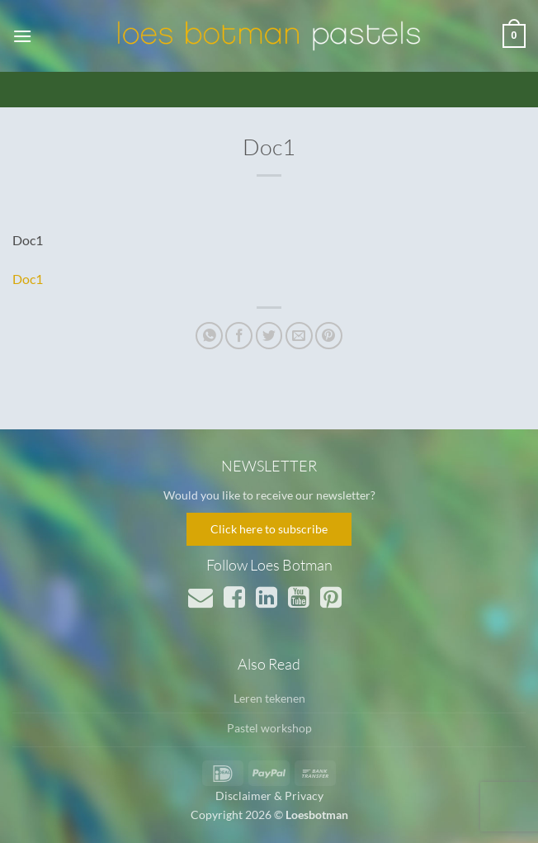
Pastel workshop (269, 728)
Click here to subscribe (269, 529)
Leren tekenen (269, 698)
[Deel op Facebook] (238, 335)
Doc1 (27, 279)
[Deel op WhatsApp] (209, 335)
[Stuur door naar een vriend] (299, 335)
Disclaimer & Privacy (269, 796)
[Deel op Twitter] (269, 335)
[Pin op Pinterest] (328, 335)
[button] (22, 36)
